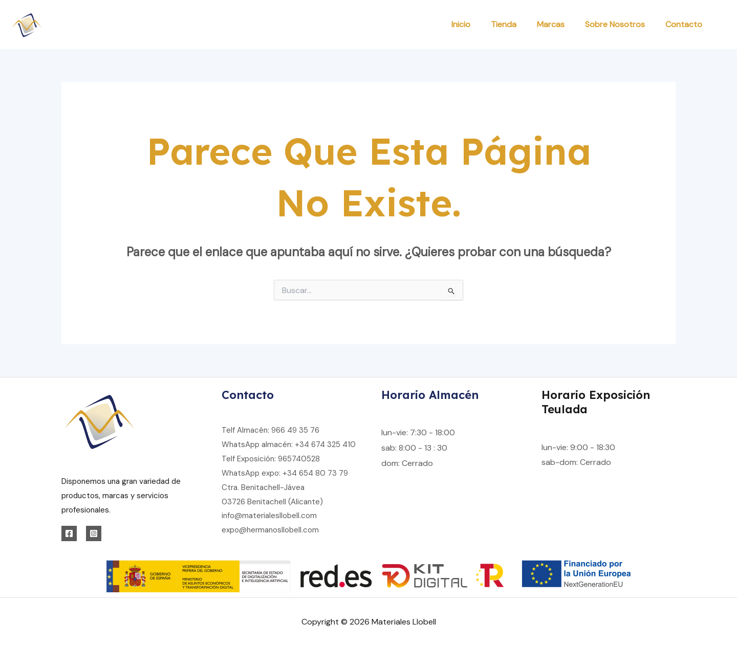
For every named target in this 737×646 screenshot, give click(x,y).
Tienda (503, 24)
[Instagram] (93, 533)
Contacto (683, 24)
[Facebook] (69, 533)
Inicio (460, 24)
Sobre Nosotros (615, 24)
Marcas (551, 24)
